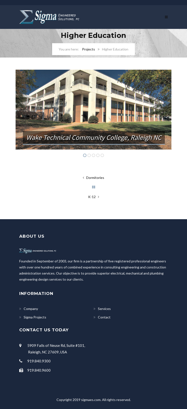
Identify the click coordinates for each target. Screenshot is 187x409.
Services (104, 309)
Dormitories (95, 177)
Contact (104, 317)
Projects (88, 49)
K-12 (92, 197)
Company (31, 309)
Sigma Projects (35, 317)
